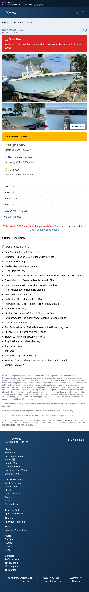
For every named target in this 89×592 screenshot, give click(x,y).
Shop (8, 449)
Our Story (10, 539)
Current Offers (12, 473)
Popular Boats (12, 463)
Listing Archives (13, 466)
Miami (8, 500)
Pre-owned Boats (14, 456)
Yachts (8, 459)
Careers (9, 546)
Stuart (8, 490)
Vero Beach (11, 486)
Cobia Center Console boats (44, 230)
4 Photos (78, 126)
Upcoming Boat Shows (16, 470)
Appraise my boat (14, 513)
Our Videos (12, 559)
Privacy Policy (26, 581)
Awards (8, 543)
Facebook (11, 563)
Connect (9, 556)
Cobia (15, 22)
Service (9, 526)
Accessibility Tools (51, 578)
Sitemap (76, 581)
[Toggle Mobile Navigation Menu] (82, 12)
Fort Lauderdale (13, 493)
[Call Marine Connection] (77, 12)
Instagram (11, 566)
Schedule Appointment (16, 530)
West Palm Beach (14, 483)
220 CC (21, 22)
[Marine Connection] (11, 12)
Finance (9, 518)
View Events (38, 5)
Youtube (10, 570)
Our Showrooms (14, 479)
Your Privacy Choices (19, 578)
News (8, 550)
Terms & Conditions (52, 581)
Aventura (9, 497)
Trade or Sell (12, 510)
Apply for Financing (15, 522)
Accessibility (75, 578)
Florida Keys (11, 504)
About (8, 536)
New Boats (10, 452)
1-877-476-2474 (76, 440)
